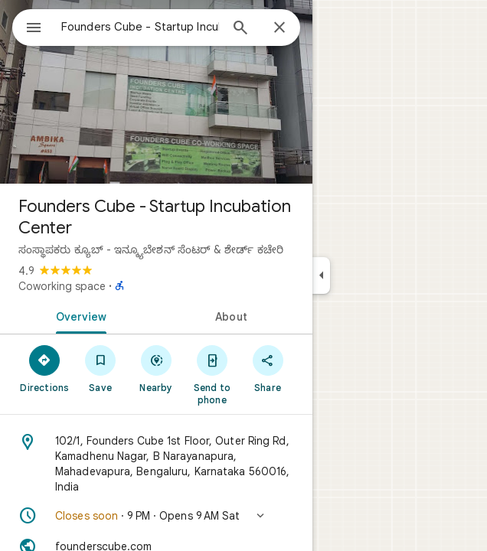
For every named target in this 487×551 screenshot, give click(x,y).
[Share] (268, 368)
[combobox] (140, 27)
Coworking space (62, 286)
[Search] (240, 29)
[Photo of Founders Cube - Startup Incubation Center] (156, 92)
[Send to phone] (212, 374)
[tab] (78, 315)
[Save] (101, 368)
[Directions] (45, 368)
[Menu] (33, 29)
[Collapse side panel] (321, 275)
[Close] (279, 28)
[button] (156, 515)
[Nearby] (157, 368)
